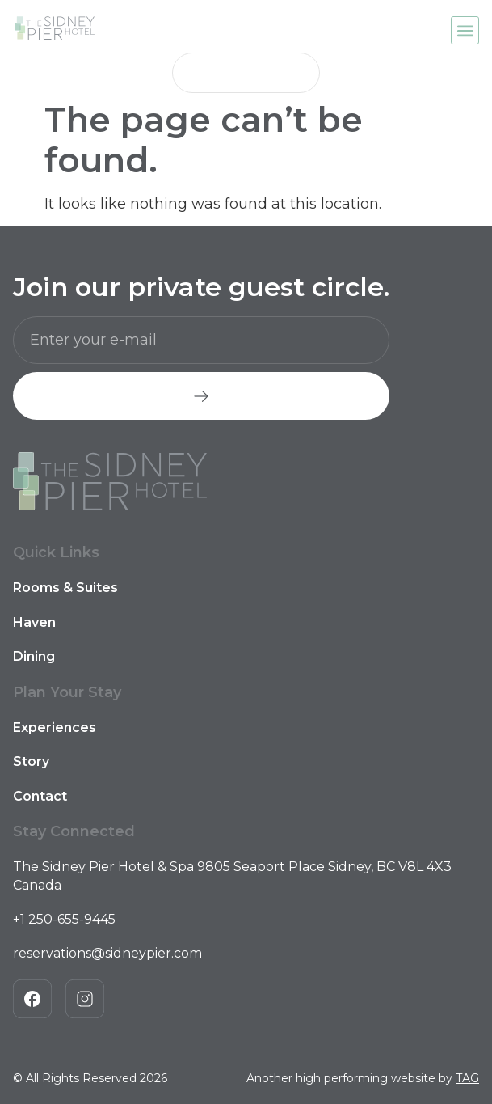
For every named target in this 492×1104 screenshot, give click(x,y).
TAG (467, 1078)
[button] (465, 30)
